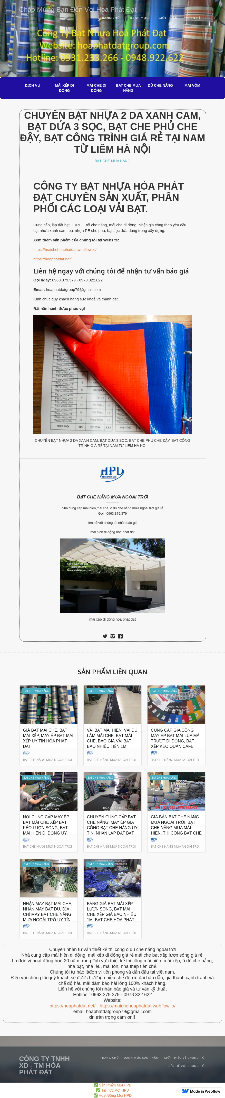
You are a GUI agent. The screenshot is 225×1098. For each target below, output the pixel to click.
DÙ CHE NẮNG (160, 85)
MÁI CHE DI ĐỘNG (96, 88)
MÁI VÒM (192, 85)
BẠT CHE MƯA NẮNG (128, 88)
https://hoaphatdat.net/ (52, 259)
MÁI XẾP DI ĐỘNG (64, 88)
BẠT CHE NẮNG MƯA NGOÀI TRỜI (112, 497)
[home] (78, 8)
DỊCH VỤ (32, 85)
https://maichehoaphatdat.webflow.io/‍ (137, 1005)
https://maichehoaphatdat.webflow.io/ (64, 249)
